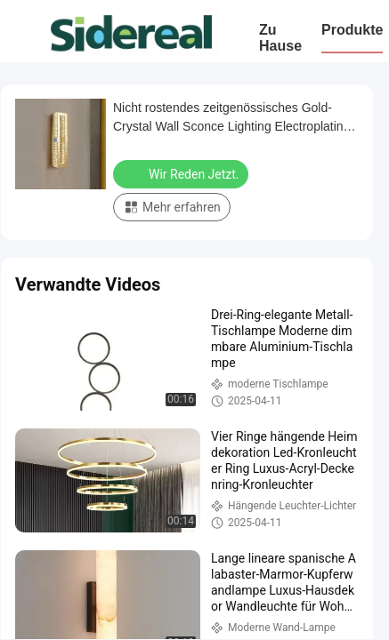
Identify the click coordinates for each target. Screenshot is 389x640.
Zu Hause (280, 37)
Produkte (352, 29)
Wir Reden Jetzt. (182, 173)
